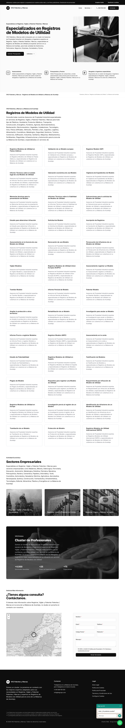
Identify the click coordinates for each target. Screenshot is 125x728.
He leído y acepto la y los (94, 649)
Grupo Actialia (114, 722)
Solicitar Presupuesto (15, 53)
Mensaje (79, 639)
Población (100, 632)
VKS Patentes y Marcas (17, 8)
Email (78, 624)
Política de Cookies (98, 688)
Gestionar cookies (113, 2)
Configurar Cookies (98, 696)
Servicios (88, 8)
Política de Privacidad (95, 649)
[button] (33, 634)
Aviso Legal (95, 685)
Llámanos (30, 53)
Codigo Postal (80, 632)
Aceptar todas (99, 2)
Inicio (80, 8)
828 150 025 (101, 8)
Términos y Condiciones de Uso (102, 693)
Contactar (113, 8)
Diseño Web (105, 722)
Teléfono (100, 624)
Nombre (78, 616)
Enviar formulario (96, 655)
